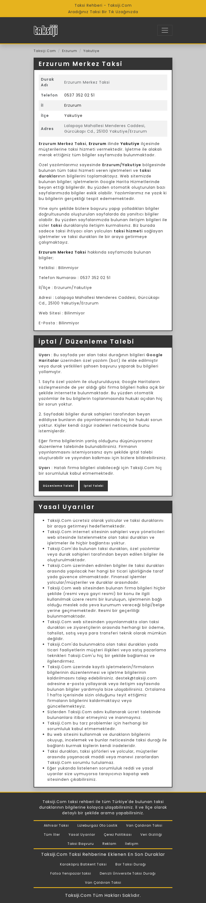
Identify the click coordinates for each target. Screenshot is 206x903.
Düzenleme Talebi (58, 486)
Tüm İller (52, 834)
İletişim (131, 843)
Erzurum (69, 51)
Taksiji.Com (45, 51)
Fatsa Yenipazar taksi (70, 873)
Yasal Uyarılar (82, 834)
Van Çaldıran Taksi (144, 825)
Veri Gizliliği (151, 834)
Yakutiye (91, 51)
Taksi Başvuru (81, 843)
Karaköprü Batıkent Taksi (83, 864)
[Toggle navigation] (164, 30)
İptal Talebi (94, 486)
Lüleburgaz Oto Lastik (97, 825)
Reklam (109, 843)
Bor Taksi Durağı (130, 864)
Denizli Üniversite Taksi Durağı (128, 873)
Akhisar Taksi (56, 825)
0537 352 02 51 (79, 95)
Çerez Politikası (118, 834)
